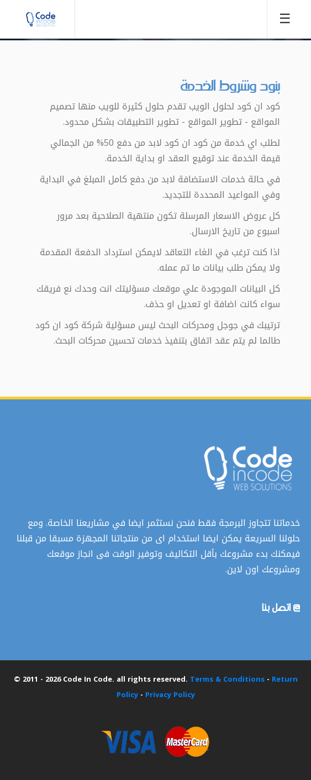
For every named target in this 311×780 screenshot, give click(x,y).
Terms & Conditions (227, 679)
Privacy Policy (170, 695)
